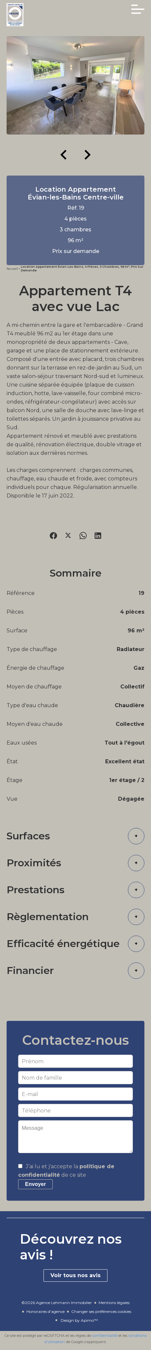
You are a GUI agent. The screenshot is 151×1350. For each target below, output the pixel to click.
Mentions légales (114, 1302)
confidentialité (104, 1335)
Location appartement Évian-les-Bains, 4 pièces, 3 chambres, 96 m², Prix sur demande (82, 268)
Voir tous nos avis (75, 1275)
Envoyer (35, 1184)
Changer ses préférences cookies (101, 1311)
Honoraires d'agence (45, 1311)
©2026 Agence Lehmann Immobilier (56, 1302)
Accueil (12, 268)
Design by (79, 1320)
